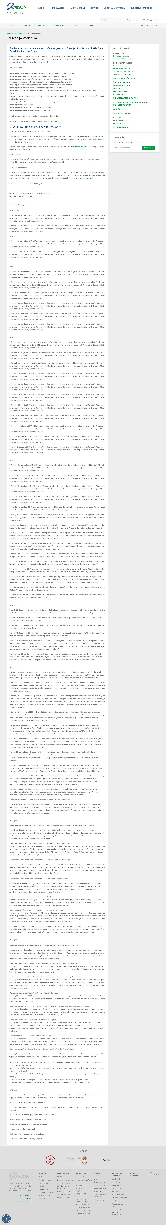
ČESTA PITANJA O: (121, 82)
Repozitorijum (80, 1185)
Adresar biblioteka (64, 1195)
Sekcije (55, 116)
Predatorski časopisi (119, 1195)
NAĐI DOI (117, 109)
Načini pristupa (45, 1180)
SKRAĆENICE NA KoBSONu (125, 98)
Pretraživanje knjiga (100, 1185)
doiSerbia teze (118, 123)
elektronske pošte (80, 147)
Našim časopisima (120, 91)
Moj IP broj (61, 1177)
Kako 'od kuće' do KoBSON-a (124, 72)
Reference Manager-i (119, 1198)
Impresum (89, 25)
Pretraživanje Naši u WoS (122, 69)
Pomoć (75, 25)
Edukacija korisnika (64, 1191)
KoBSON (41, 8)
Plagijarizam (116, 1209)
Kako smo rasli (44, 1195)
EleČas (13, 25)
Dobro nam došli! (15, 154)
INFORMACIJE (57, 8)
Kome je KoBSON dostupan (123, 59)
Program (12, 196)
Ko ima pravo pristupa (121, 56)
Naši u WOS (43, 25)
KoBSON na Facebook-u (122, 74)
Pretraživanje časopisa (121, 66)
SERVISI (94, 8)
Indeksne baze (98, 1191)
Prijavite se (148, 148)
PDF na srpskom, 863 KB (83, 178)
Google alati (116, 1179)
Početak (10, 34)
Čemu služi (115, 1185)
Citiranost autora (63, 1183)
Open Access (116, 1191)
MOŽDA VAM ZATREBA (114, 8)
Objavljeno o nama (46, 1192)
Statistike (42, 1186)
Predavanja (43, 1189)
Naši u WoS (117, 88)
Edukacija (53, 122)
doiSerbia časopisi (120, 120)
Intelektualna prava (119, 1201)
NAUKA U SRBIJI (77, 8)
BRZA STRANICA (121, 127)
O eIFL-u (42, 1199)
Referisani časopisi (82, 1204)
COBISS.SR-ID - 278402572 (22, 1201)
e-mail (61, 162)
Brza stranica (59, 25)
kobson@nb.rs (25, 1195)
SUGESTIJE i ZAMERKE (141, 8)
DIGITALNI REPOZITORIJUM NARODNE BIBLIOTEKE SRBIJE (130, 103)
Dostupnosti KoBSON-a (121, 86)
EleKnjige (27, 25)
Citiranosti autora (119, 94)
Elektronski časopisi (100, 1182)
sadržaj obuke (98, 139)
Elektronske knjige (99, 1188)
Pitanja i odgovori (63, 1198)
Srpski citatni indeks (82, 1207)
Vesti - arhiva (44, 1183)
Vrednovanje (116, 1188)
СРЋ (156, 20)
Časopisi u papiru (100, 1200)
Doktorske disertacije (82, 1211)
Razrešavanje (117, 1182)
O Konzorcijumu (45, 1177)
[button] (6, 1218)
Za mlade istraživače (83, 1214)
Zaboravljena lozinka (65, 1180)
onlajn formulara (45, 193)
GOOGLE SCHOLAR (122, 113)
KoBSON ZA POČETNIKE (124, 78)
